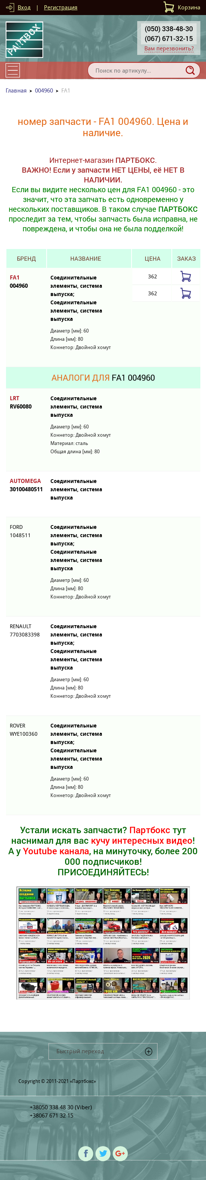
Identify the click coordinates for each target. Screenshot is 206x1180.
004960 (44, 90)
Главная (16, 90)
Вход (24, 7)
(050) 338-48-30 (169, 28)
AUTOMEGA (26, 485)
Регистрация (60, 7)
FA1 (26, 282)
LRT (26, 403)
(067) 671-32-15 (169, 38)
